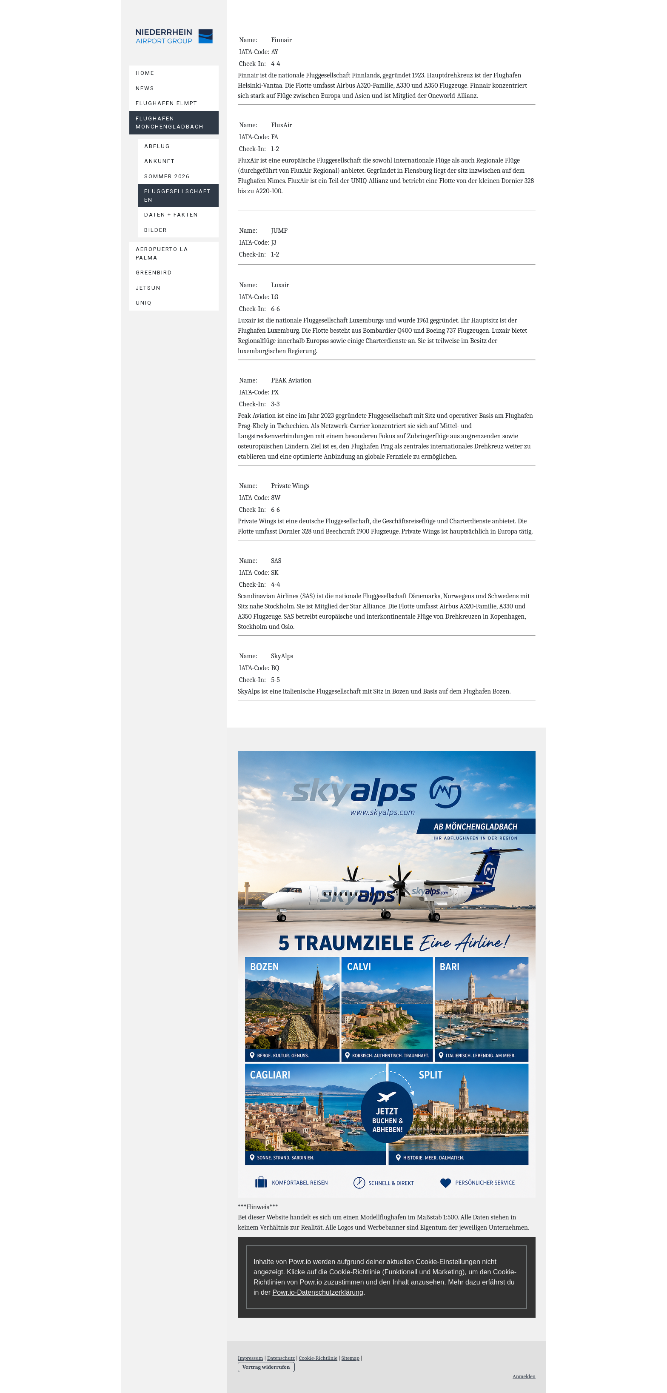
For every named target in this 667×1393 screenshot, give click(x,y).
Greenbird (154, 272)
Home (145, 73)
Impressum (250, 1358)
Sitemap (350, 1358)
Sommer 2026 (167, 176)
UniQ (144, 303)
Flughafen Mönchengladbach (170, 122)
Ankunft (159, 161)
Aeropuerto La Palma (162, 253)
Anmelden (524, 1376)
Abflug (157, 146)
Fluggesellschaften (177, 195)
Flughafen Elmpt (166, 103)
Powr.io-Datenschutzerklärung (317, 1292)
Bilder (155, 230)
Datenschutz (281, 1358)
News (145, 88)
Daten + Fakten (171, 214)
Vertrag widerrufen (266, 1367)
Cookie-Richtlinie (354, 1272)
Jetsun (148, 288)
